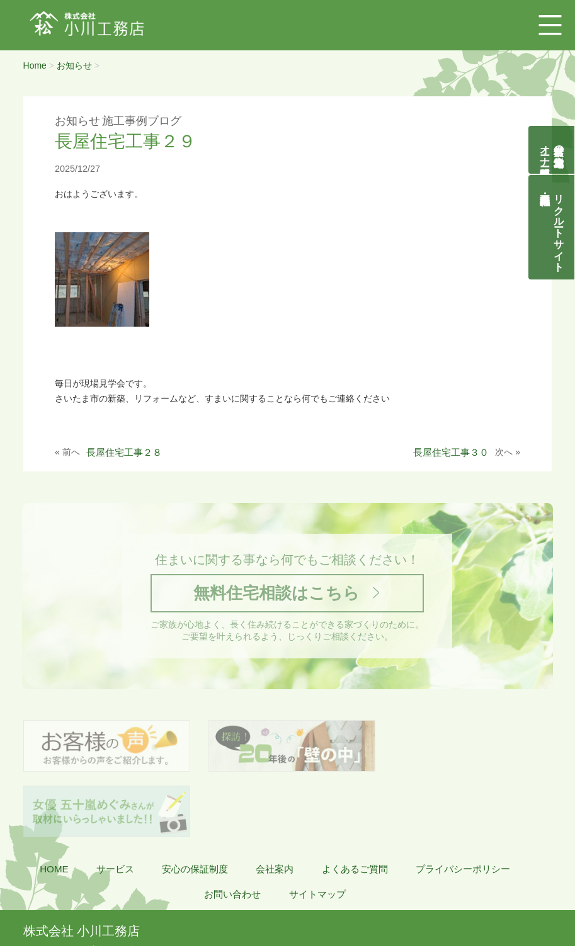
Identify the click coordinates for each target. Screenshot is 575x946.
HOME (54, 805)
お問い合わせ (232, 830)
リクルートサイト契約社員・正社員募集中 (559, 227)
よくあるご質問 (355, 805)
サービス (115, 805)
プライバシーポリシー (463, 805)
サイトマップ (317, 830)
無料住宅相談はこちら (276, 593)
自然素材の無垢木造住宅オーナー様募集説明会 (552, 149)
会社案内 (274, 805)
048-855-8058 (62, 899)
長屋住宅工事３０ (451, 452)
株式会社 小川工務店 (81, 867)
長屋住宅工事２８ (124, 452)
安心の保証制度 (195, 805)
